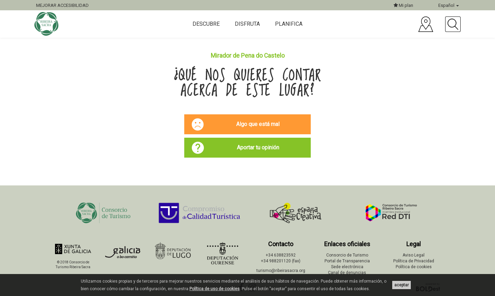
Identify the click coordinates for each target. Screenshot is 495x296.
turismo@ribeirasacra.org (280, 270)
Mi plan (403, 5)
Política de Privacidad (413, 261)
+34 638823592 (281, 255)
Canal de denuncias (347, 272)
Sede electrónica (347, 266)
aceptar (401, 285)
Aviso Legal (414, 255)
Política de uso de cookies (214, 288)
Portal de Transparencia (347, 261)
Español (448, 5)
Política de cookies (414, 266)
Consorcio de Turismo (347, 255)
